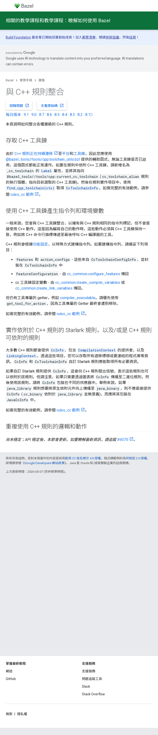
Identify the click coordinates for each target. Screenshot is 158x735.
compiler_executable (77, 298)
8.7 (41, 114)
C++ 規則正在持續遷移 (33, 153)
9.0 (33, 114)
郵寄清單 (89, 37)
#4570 (122, 439)
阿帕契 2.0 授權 (136, 458)
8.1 (89, 114)
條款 (9, 714)
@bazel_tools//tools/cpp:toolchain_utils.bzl (43, 159)
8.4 (64, 114)
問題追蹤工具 (92, 679)
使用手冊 (26, 80)
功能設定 (40, 244)
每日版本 (13, 114)
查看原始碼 (52, 105)
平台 (66, 153)
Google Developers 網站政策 (44, 463)
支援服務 (88, 671)
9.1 (26, 114)
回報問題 (19, 105)
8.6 (49, 114)
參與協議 (112, 37)
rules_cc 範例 (22, 194)
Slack (86, 686)
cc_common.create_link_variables (44, 288)
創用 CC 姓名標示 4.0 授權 (83, 458)
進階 (41, 80)
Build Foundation (18, 37)
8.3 (72, 114)
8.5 (57, 114)
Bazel (9, 80)
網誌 (9, 671)
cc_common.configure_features (93, 274)
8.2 (80, 114)
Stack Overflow (93, 694)
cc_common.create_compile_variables (87, 282)
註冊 (132, 37)
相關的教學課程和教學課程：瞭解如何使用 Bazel (58, 20)
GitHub (11, 679)
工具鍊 (79, 153)
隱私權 (22, 714)
